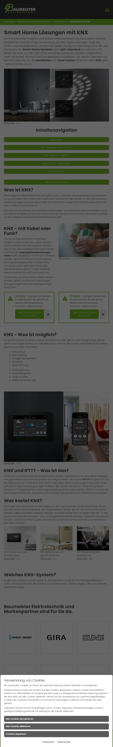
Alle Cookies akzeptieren (20, 718)
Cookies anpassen (16, 733)
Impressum (48, 741)
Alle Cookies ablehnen (18, 726)
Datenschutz (64, 741)
